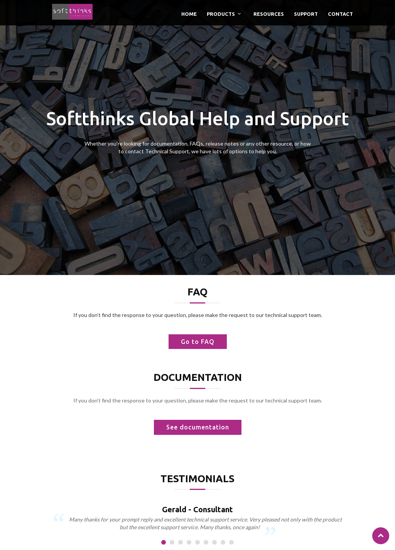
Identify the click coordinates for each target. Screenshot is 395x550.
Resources (268, 14)
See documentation (197, 427)
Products (221, 14)
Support (306, 14)
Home (189, 14)
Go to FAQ (197, 341)
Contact (340, 14)
